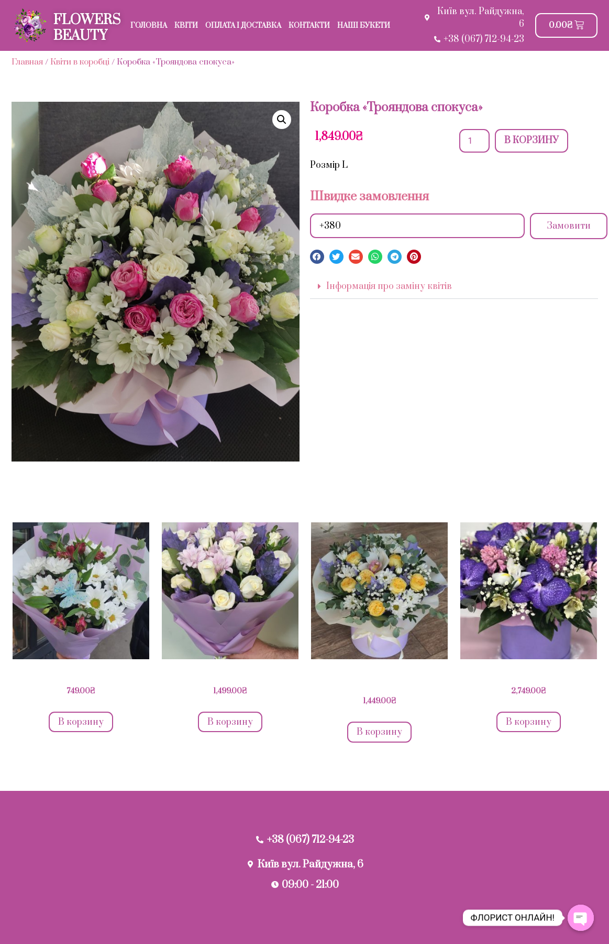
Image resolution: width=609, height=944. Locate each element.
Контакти (309, 25)
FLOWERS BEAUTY (86, 28)
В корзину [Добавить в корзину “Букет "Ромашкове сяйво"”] (81, 722)
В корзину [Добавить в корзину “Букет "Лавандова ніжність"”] (230, 722)
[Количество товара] (474, 141)
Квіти (186, 25)
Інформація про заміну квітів (389, 286)
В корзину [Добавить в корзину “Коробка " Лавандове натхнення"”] (379, 732)
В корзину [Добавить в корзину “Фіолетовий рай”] (528, 722)
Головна (148, 25)
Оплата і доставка (243, 25)
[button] (317, 257)
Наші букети (363, 25)
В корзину (531, 140)
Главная (27, 62)
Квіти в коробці (79, 62)
